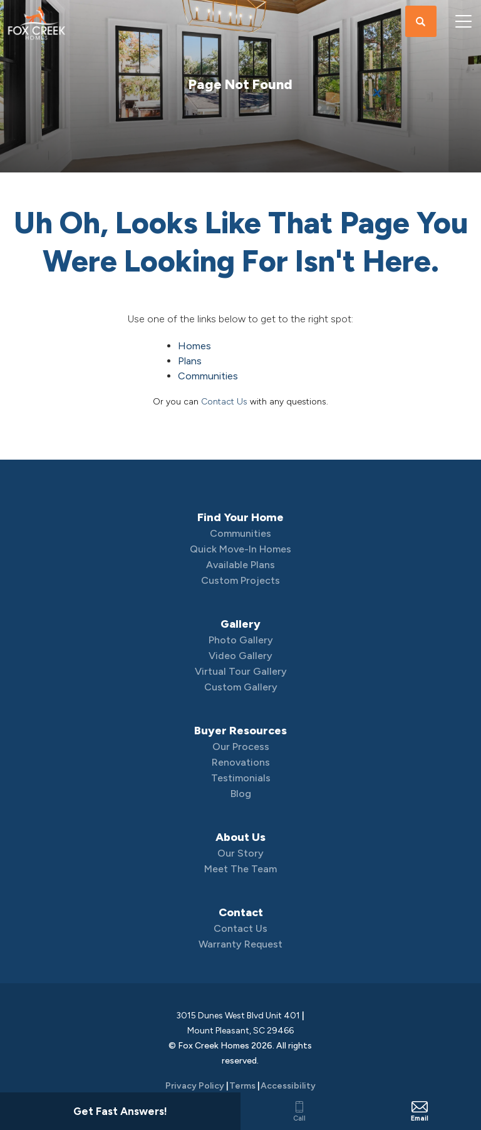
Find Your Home (240, 517)
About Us (240, 837)
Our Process (240, 746)
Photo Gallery (241, 640)
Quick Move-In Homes (240, 549)
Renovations (241, 762)
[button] (421, 22)
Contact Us (224, 401)
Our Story (240, 853)
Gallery (240, 624)
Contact (241, 912)
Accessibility (288, 1085)
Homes (194, 346)
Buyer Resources (240, 730)
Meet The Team (240, 869)
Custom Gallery (240, 687)
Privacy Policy (194, 1085)
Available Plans (240, 565)
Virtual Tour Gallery (241, 671)
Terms (242, 1085)
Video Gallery (240, 656)
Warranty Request (240, 944)
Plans (190, 361)
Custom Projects (240, 580)
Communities (208, 376)
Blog (240, 794)
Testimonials (241, 778)
